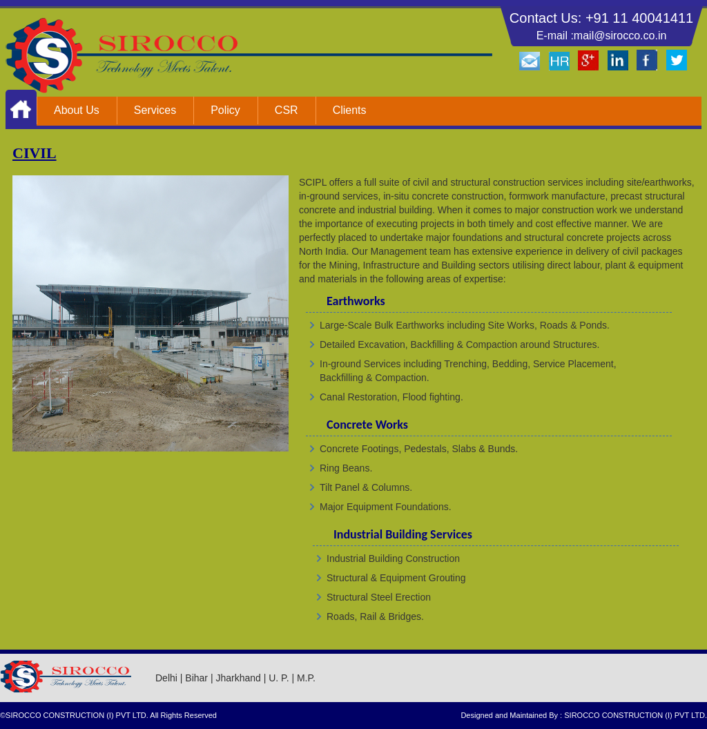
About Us (76, 110)
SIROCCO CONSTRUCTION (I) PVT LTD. (635, 715)
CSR (286, 110)
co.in (655, 35)
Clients (350, 110)
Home (20, 109)
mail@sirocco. (608, 35)
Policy (225, 110)
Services (155, 110)
